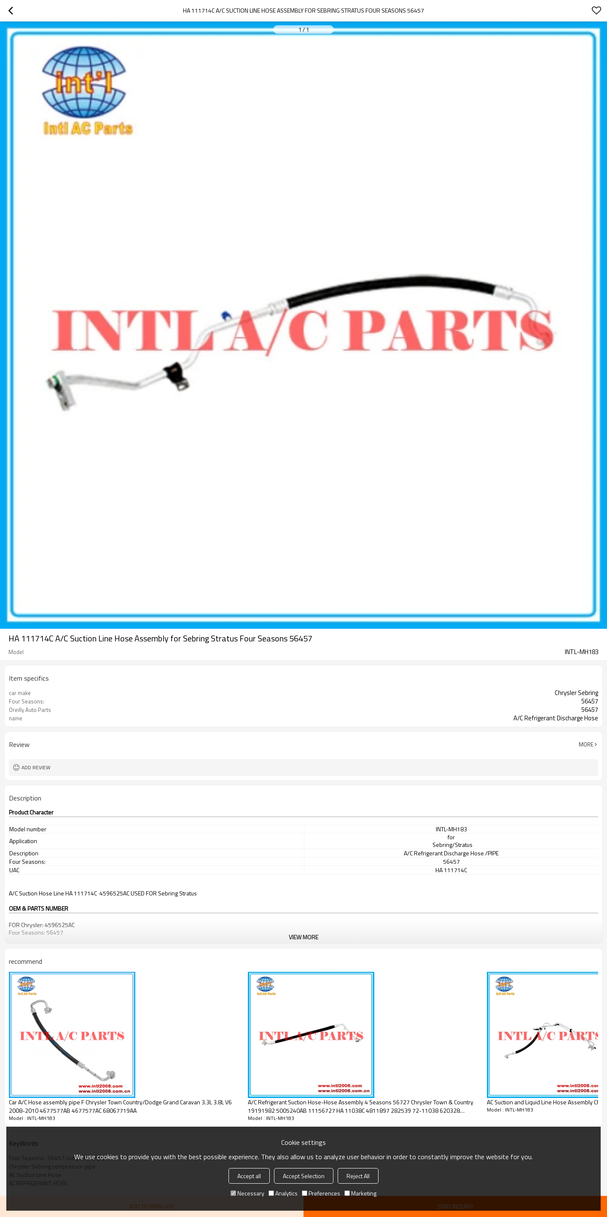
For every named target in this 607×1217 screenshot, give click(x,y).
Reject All (358, 1175)
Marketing (360, 1193)
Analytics (283, 1193)
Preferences (321, 1193)
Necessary (247, 1193)
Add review (36, 767)
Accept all (249, 1175)
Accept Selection (304, 1175)
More (586, 744)
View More (303, 937)
